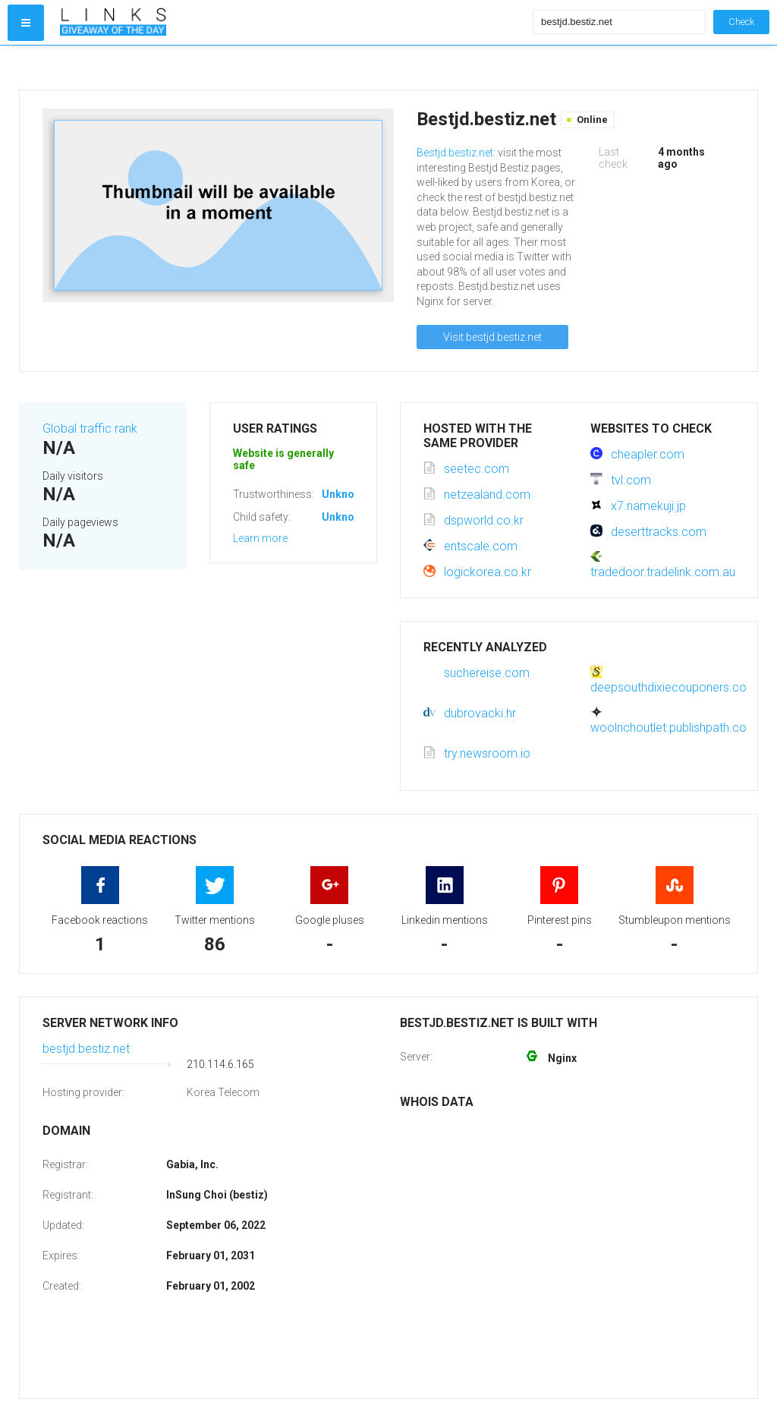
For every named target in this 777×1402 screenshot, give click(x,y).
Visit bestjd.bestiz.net (492, 337)
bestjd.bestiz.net (86, 1048)
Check (741, 21)
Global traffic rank (89, 428)
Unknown (345, 494)
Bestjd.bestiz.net (455, 153)
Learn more (260, 538)
